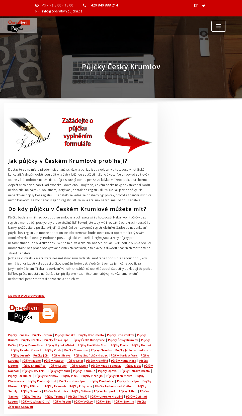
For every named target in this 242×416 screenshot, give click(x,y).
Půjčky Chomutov (76, 338)
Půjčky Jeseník (20, 343)
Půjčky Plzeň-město (119, 362)
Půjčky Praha (119, 333)
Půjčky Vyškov (83, 387)
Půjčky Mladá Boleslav (106, 353)
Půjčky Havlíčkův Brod (92, 333)
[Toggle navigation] (218, 25)
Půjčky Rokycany (81, 372)
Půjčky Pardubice (20, 362)
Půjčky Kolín (75, 348)
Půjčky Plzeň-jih (92, 362)
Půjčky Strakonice (56, 377)
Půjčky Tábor (128, 377)
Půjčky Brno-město (91, 323)
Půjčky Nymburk (59, 357)
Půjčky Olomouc (84, 357)
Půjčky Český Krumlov (123, 328)
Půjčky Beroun (42, 323)
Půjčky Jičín (41, 343)
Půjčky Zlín (103, 387)
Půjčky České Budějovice (88, 328)
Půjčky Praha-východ (42, 367)
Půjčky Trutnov (55, 382)
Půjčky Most (133, 353)
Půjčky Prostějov (128, 367)
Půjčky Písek (70, 362)
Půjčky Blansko (65, 323)
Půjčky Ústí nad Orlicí (35, 387)
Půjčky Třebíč (77, 382)
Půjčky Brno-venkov (120, 323)
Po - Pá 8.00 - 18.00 (56, 5)
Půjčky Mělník (79, 353)
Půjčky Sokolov (31, 377)
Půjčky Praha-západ (72, 367)
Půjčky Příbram (31, 372)
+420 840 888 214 (100, 5)
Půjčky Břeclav (31, 328)
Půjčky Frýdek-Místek (60, 333)
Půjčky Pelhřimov (46, 362)
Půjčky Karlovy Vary (124, 343)
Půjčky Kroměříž (97, 348)
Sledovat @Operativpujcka (26, 285)
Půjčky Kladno (31, 348)
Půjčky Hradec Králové (26, 338)
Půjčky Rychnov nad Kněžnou (114, 372)
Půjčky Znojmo (124, 387)
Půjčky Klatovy (54, 348)
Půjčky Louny (58, 353)
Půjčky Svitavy (81, 377)
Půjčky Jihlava (61, 343)
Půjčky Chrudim (101, 338)
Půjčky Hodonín (142, 333)
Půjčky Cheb (53, 338)
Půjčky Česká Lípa (56, 328)
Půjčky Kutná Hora (123, 348)
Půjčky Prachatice (102, 367)
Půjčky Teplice (31, 382)
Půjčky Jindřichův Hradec (91, 343)
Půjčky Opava (107, 357)
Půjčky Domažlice (31, 333)
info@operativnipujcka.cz (61, 10)
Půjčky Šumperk (105, 377)
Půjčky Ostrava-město (135, 357)
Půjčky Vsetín (62, 387)
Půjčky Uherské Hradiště (106, 382)
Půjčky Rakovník (55, 372)
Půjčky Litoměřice (34, 353)
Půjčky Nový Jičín (33, 357)
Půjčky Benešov (18, 323)
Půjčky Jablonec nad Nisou (133, 338)
